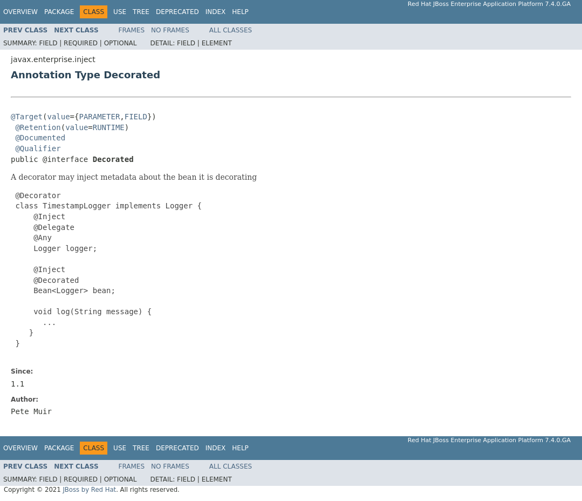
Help (240, 12)
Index (216, 12)
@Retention (37, 127)
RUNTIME (109, 127)
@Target (27, 116)
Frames (132, 30)
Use (119, 12)
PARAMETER (99, 116)
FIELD (136, 116)
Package (59, 12)
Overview (20, 12)
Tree (141, 12)
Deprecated (177, 12)
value (58, 116)
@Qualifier (37, 148)
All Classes (230, 30)
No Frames (170, 30)
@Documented (40, 137)
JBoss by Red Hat (89, 489)
